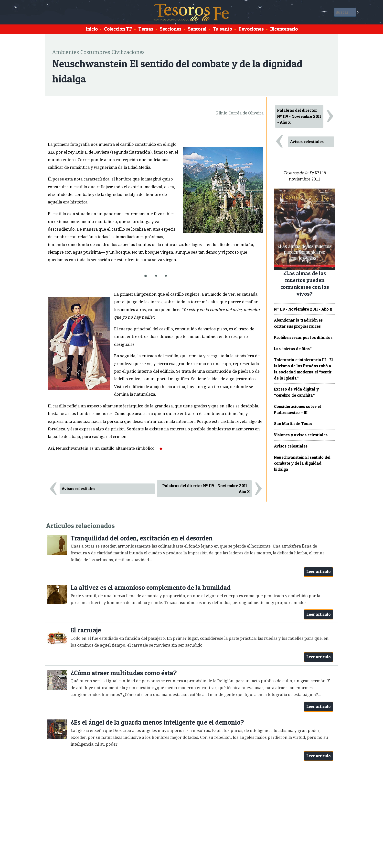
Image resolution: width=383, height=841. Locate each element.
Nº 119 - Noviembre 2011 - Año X (303, 309)
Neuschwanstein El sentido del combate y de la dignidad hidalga (302, 463)
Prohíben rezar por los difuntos (303, 337)
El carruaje (86, 630)
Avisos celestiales (78, 488)
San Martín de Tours (293, 423)
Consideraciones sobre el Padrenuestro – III (297, 409)
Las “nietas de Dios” (293, 348)
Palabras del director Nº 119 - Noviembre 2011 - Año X (206, 488)
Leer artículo (319, 571)
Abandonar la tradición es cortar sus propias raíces (298, 323)
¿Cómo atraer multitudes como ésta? (124, 673)
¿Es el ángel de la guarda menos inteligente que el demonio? (157, 722)
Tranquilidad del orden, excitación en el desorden (142, 538)
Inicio (91, 29)
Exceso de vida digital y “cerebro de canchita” (296, 392)
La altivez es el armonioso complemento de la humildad (151, 587)
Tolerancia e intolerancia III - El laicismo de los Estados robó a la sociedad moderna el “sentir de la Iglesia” (303, 368)
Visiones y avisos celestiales (301, 434)
